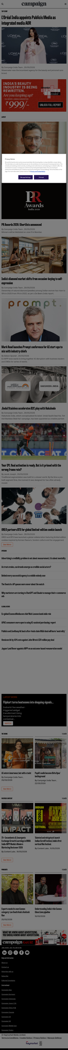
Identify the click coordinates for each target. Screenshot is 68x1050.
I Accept (41, 177)
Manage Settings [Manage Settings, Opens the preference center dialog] (25, 177)
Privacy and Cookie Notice (37, 171)
